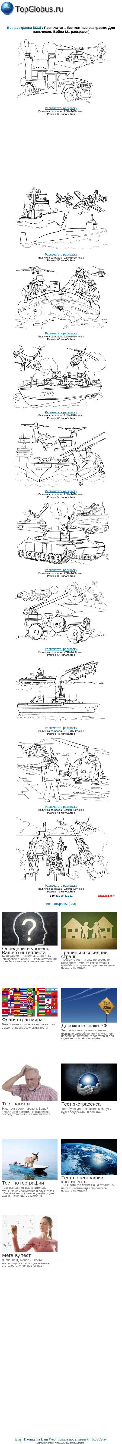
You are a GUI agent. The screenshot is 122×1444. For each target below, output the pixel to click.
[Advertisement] (61, 149)
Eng (18, 1439)
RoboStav (99, 1439)
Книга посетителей (73, 1439)
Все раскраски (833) (24, 28)
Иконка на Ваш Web (39, 1439)
